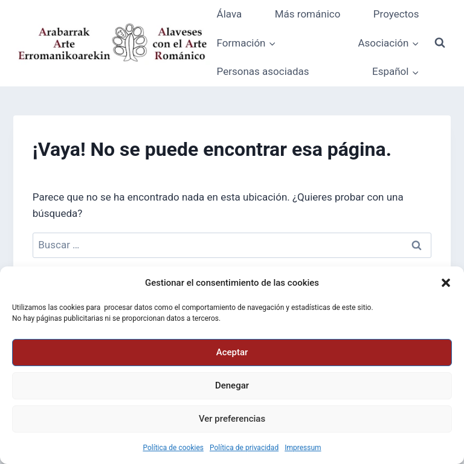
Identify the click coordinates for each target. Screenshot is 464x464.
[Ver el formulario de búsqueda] (440, 43)
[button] (446, 283)
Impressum (303, 447)
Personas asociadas (263, 71)
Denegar (232, 385)
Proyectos (396, 14)
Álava (229, 14)
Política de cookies (173, 447)
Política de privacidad (244, 447)
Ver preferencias (232, 418)
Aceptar (232, 352)
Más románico (308, 14)
